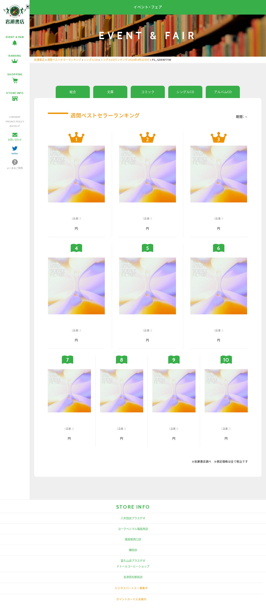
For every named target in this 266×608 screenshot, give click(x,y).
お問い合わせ (15, 139)
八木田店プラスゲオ (133, 518)
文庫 (110, 92)
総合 (73, 92)
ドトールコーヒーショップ (133, 566)
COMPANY (14, 117)
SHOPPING (15, 74)
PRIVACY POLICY (15, 121)
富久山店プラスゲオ (133, 561)
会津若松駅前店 (133, 577)
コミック (147, 92)
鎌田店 (133, 550)
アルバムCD (223, 92)
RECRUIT (15, 126)
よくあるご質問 (15, 168)
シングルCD (185, 92)
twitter (15, 153)
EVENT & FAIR (15, 37)
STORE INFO (14, 93)
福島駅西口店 (133, 539)
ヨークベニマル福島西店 (133, 529)
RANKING (14, 55)
